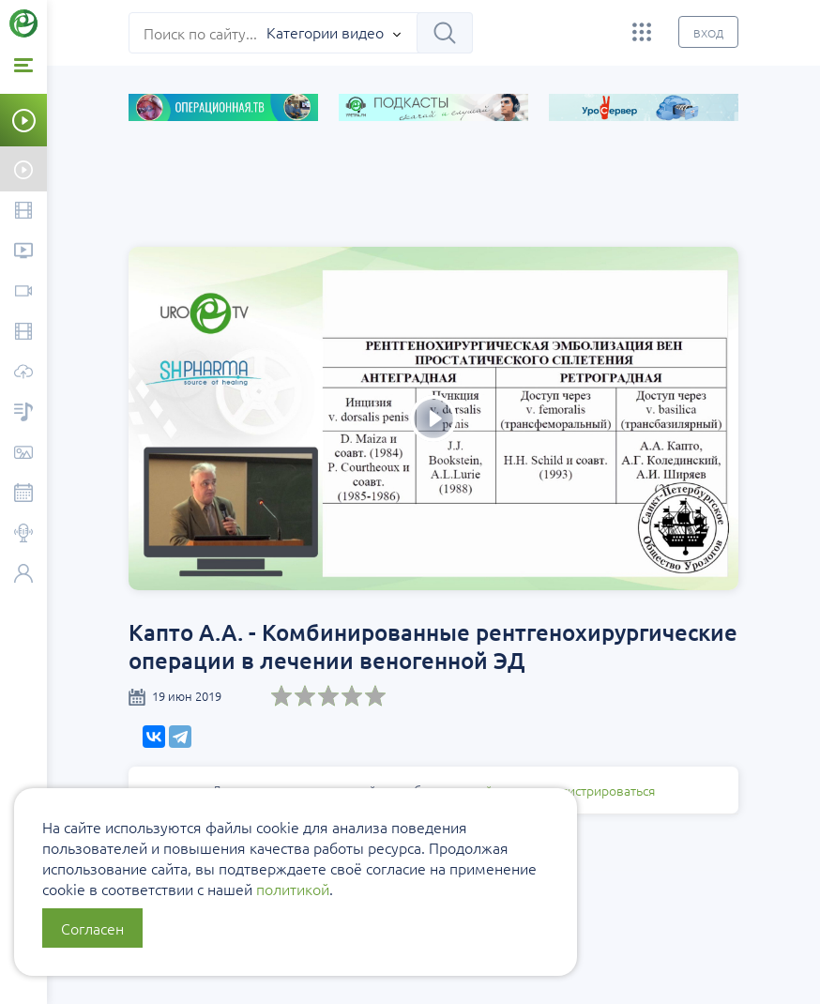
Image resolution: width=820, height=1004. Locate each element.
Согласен (92, 928)
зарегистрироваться (594, 790)
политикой (292, 888)
